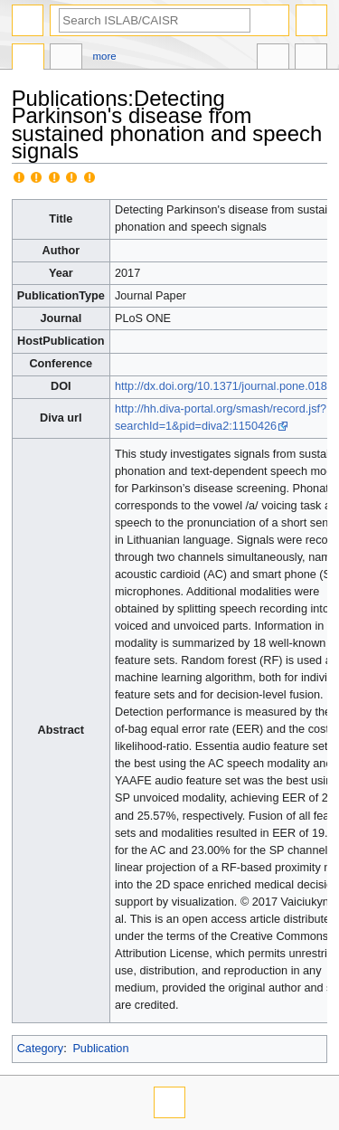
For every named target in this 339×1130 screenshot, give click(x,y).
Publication (100, 1048)
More (105, 56)
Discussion (66, 58)
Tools (311, 58)
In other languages (273, 58)
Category (40, 1048)
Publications (28, 58)
